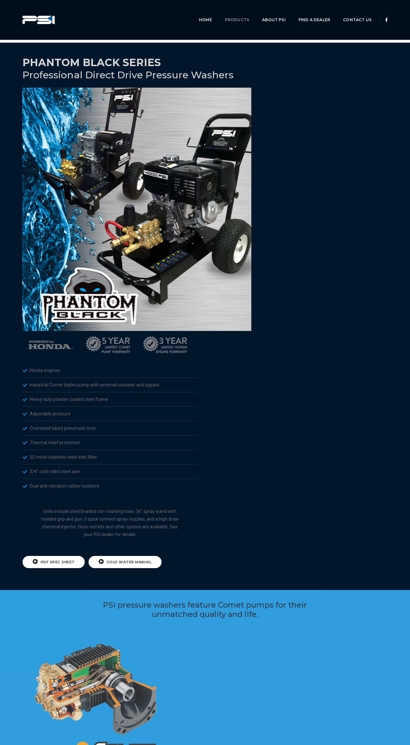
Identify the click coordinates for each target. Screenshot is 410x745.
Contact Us (352, 11)
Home (200, 11)
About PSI (269, 11)
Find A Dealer (309, 11)
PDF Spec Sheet (278, 297)
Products (232, 11)
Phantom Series (89, 29)
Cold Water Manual (349, 297)
